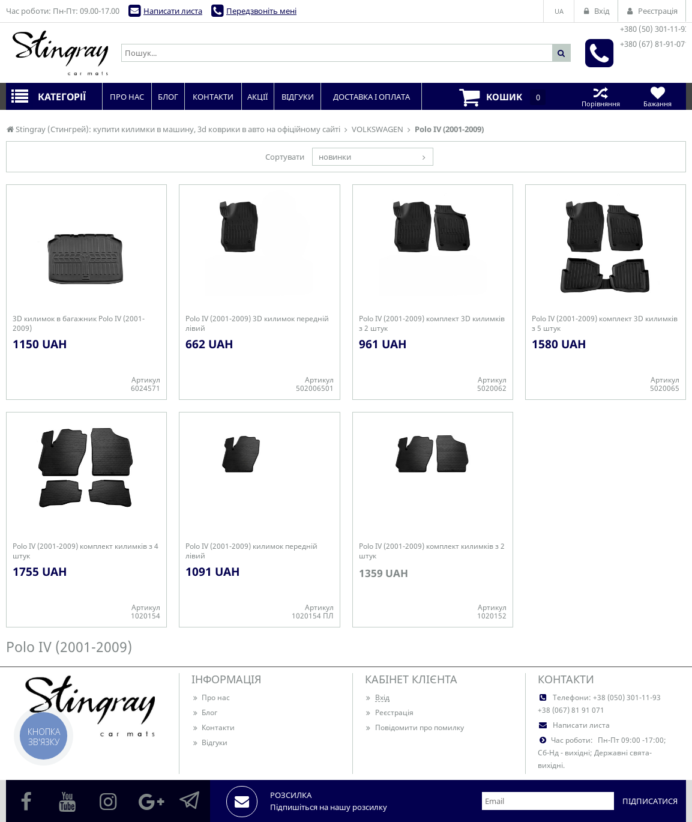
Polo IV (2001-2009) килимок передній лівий (251, 551)
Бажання (657, 96)
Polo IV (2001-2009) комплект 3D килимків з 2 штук (432, 323)
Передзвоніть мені (261, 10)
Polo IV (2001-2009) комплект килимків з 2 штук (432, 551)
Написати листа (172, 10)
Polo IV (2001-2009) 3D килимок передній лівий (257, 323)
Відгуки (209, 742)
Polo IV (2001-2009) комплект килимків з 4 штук (85, 551)
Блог (204, 712)
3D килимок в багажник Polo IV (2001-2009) (79, 323)
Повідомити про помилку (414, 727)
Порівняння (600, 96)
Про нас (210, 697)
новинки (335, 156)
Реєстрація (389, 712)
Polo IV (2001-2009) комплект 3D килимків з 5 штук (605, 323)
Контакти (213, 727)
